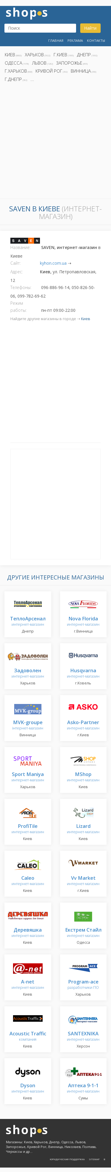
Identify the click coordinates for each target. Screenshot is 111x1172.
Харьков (34, 55)
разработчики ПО (83, 985)
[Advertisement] (55, 142)
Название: (20, 247)
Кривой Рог (49, 71)
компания (27, 1037)
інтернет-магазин (27, 725)
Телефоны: (20, 287)
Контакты (96, 40)
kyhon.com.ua (53, 263)
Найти (90, 28)
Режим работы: (18, 306)
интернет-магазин (28, 622)
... (32, 79)
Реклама (75, 40)
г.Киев (60, 55)
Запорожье (69, 63)
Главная (55, 40)
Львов (39, 63)
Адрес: (16, 271)
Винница (81, 71)
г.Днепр (13, 79)
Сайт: (15, 263)
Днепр (84, 55)
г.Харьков (16, 71)
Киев (10, 55)
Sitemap (94, 1159)
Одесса (13, 63)
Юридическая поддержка (67, 1159)
